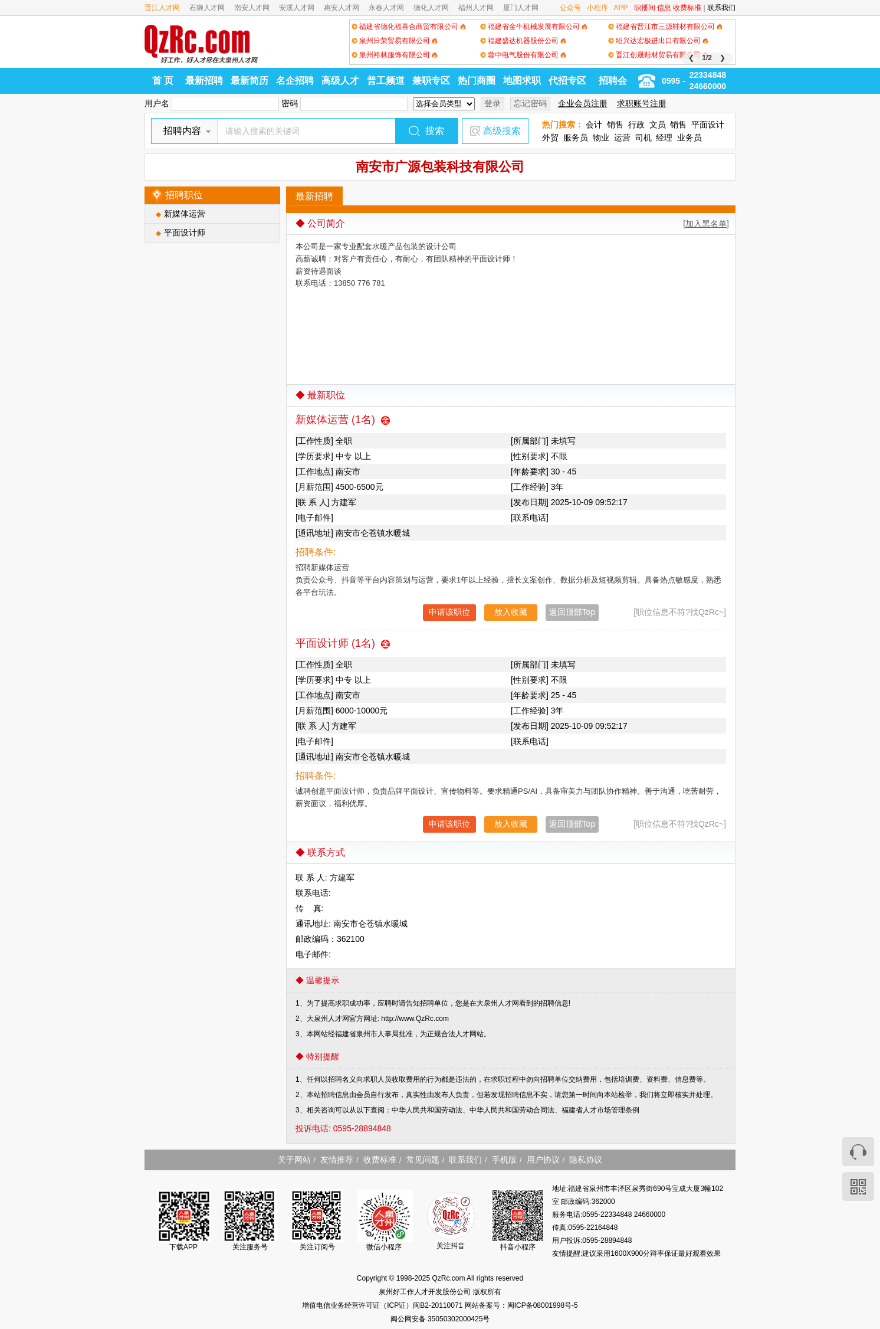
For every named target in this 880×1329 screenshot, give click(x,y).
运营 (622, 137)
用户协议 (543, 1159)
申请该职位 (449, 612)
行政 (636, 124)
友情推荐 (336, 1159)
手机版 (504, 1159)
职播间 (644, 8)
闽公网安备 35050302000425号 (440, 1319)
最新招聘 (204, 81)
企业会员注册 (583, 103)
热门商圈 (476, 81)
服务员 (575, 137)
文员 (657, 124)
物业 (601, 137)
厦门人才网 (520, 8)
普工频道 (386, 81)
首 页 (162, 81)
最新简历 (249, 81)
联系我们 (721, 8)
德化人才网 (431, 8)
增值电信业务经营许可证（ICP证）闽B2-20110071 (383, 1305)
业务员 (689, 137)
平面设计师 (184, 232)
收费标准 (687, 8)
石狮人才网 (207, 8)
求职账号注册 (641, 103)
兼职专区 (431, 81)
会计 (594, 124)
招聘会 (613, 81)
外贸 (550, 137)
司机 (643, 137)
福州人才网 (476, 8)
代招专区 (567, 81)
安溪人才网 (296, 8)
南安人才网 (252, 8)
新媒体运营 (184, 213)
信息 (664, 8)
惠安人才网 (341, 8)
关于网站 (294, 1159)
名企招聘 (295, 81)
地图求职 (522, 81)
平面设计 (707, 124)
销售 (615, 124)
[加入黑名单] (706, 223)
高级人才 (340, 81)
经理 (664, 137)
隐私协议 (585, 1159)
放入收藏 (510, 612)
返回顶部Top (572, 612)
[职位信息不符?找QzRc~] (679, 612)
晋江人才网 (162, 8)
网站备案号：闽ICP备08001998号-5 (521, 1305)
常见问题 (422, 1159)
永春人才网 (386, 8)
